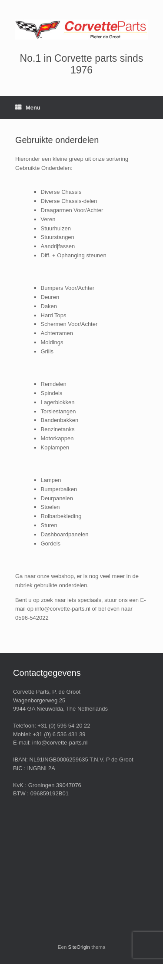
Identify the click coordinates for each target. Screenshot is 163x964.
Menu (27, 107)
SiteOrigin (79, 947)
